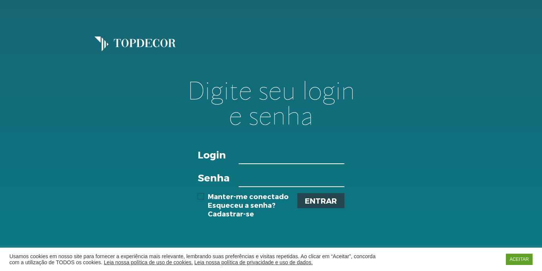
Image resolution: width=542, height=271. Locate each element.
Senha (214, 177)
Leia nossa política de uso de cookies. (148, 262)
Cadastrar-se (231, 214)
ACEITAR (519, 259)
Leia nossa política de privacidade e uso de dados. (253, 262)
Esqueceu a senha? (242, 205)
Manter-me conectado (243, 196)
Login (212, 154)
